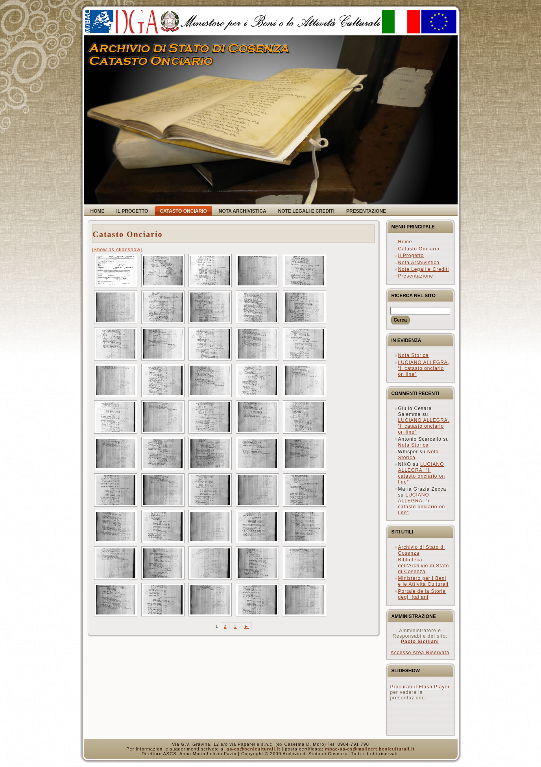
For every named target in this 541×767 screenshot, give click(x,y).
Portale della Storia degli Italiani (422, 594)
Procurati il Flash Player (420, 687)
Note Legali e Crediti (423, 269)
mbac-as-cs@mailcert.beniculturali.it (370, 749)
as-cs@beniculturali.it (253, 749)
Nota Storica (413, 355)
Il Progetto (411, 255)
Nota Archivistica (419, 262)
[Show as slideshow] (117, 249)
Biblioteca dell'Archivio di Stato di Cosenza (423, 565)
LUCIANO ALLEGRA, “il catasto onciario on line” (424, 368)
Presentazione (416, 276)
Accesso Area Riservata (420, 652)
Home (405, 242)
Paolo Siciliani (420, 641)
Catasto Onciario (128, 234)
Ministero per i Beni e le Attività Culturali (423, 581)
